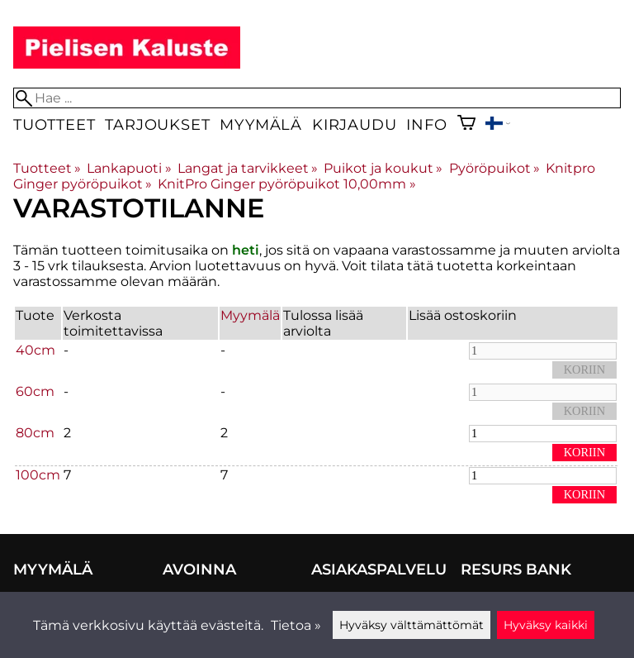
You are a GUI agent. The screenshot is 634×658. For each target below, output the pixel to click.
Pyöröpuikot (494, 168)
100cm (38, 475)
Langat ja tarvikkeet (247, 168)
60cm (35, 391)
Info (426, 124)
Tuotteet (54, 124)
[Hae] (317, 98)
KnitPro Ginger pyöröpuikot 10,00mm (286, 184)
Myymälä (261, 124)
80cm (35, 433)
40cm (35, 350)
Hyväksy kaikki (546, 624)
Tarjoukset (157, 124)
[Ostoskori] (466, 124)
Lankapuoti (129, 168)
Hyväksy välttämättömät (411, 624)
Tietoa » (296, 625)
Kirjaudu (354, 124)
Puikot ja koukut (383, 168)
